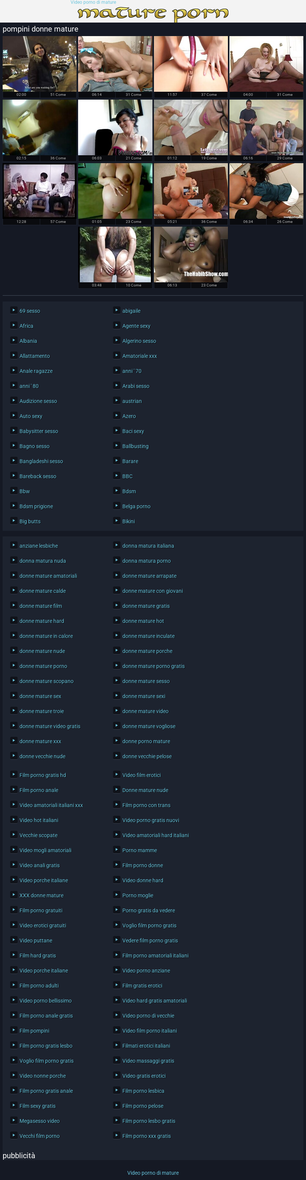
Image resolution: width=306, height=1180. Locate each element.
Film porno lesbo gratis (148, 1121)
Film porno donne (142, 865)
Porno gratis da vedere (148, 910)
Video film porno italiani (149, 1031)
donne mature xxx (40, 741)
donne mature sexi (143, 696)
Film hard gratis (38, 956)
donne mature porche (147, 651)
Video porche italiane (44, 880)
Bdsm (129, 491)
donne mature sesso (146, 681)
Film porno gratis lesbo (46, 1046)
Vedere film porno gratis (150, 941)
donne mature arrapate (149, 576)
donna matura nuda (43, 561)
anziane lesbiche (39, 546)
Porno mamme (139, 850)
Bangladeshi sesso (41, 461)
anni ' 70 (132, 371)
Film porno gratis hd (43, 775)
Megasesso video (40, 1121)
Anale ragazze (36, 371)
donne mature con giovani (152, 591)
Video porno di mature (93, 2)
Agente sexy (136, 326)
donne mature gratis (146, 606)
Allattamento (35, 356)
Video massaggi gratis (148, 1061)
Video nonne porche (43, 1076)
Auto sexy (31, 416)
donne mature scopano (47, 681)
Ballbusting (135, 446)
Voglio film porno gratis (149, 925)
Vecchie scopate (38, 835)
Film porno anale (39, 790)
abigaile (131, 311)
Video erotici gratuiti (43, 925)
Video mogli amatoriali (45, 850)
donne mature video (145, 711)
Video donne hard (142, 880)
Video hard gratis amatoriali (154, 1001)
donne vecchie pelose (147, 756)
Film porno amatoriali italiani (155, 956)
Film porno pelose (142, 1106)
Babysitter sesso (39, 431)
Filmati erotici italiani (146, 1046)
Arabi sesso (135, 386)
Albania (28, 341)
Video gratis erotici (144, 1076)
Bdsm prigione (36, 506)
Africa (26, 326)
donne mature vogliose (148, 726)
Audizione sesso (38, 401)
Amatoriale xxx (139, 356)
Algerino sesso (139, 341)
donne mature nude (42, 651)
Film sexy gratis (38, 1106)
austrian (132, 401)
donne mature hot (143, 621)
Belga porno (136, 506)
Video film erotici (141, 775)
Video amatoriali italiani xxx (51, 805)
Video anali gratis (40, 865)
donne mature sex (40, 696)
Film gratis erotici (142, 986)
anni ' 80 (29, 386)
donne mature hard (42, 621)
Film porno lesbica (143, 1091)
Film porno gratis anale (46, 1091)
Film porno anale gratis (46, 1016)
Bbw (25, 491)
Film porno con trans (146, 805)
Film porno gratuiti (41, 910)
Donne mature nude (145, 790)
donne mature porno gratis (153, 666)
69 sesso (30, 311)
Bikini (128, 521)
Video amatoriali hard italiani (155, 835)
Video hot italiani (39, 820)
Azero (129, 416)
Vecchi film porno (40, 1136)
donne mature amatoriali (48, 576)
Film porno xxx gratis (146, 1136)
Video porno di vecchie (148, 1016)
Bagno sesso (35, 446)
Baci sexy (133, 431)
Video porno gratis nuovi (150, 820)
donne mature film (41, 606)
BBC (127, 476)
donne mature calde (43, 591)
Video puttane (36, 941)
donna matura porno (146, 561)
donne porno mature (146, 741)
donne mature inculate (148, 636)
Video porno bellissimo (46, 1001)
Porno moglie (137, 895)
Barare (130, 461)
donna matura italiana (148, 546)
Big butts (30, 521)
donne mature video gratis (50, 726)
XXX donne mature (41, 895)
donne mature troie (42, 711)
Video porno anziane (146, 971)
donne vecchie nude (42, 756)
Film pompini (34, 1031)
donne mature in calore (46, 636)
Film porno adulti (39, 986)
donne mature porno (43, 666)
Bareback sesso (38, 476)
